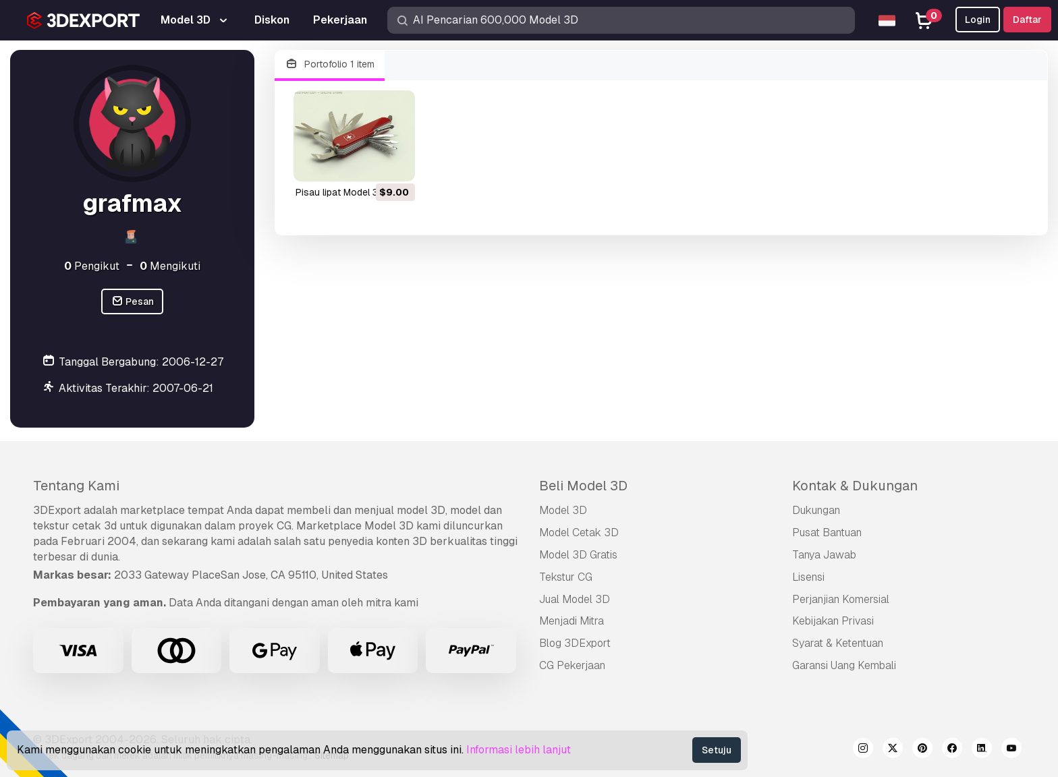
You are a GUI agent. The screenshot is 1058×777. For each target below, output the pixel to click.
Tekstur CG (565, 577)
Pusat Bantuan (827, 532)
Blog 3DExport (575, 643)
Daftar (1027, 19)
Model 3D (563, 510)
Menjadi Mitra (571, 621)
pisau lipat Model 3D (340, 192)
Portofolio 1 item (329, 64)
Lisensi (808, 577)
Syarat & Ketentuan (837, 643)
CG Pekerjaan (572, 665)
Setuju (716, 750)
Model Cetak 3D (579, 532)
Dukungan (816, 510)
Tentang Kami (76, 485)
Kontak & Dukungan (855, 485)
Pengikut (91, 266)
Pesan (133, 301)
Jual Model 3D (574, 599)
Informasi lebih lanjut (518, 750)
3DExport (57, 510)
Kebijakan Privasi (833, 621)
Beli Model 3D (583, 485)
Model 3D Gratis (578, 555)
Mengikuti (170, 266)
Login (978, 19)
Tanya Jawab (824, 555)
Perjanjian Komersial (840, 599)
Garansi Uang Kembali (844, 665)
